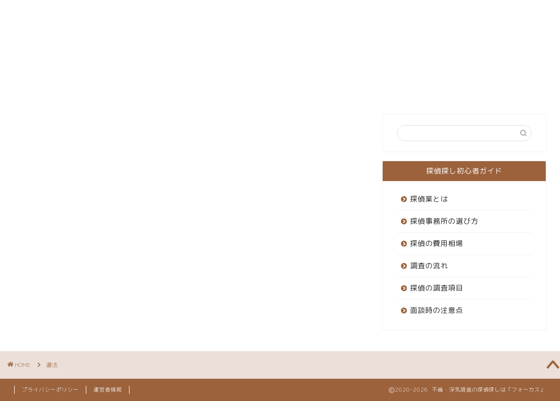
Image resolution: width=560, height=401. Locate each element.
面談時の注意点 (436, 310)
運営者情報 (107, 389)
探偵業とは (429, 199)
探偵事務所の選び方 (444, 221)
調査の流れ (429, 266)
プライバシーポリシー (50, 389)
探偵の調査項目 (436, 288)
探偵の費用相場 (436, 243)
